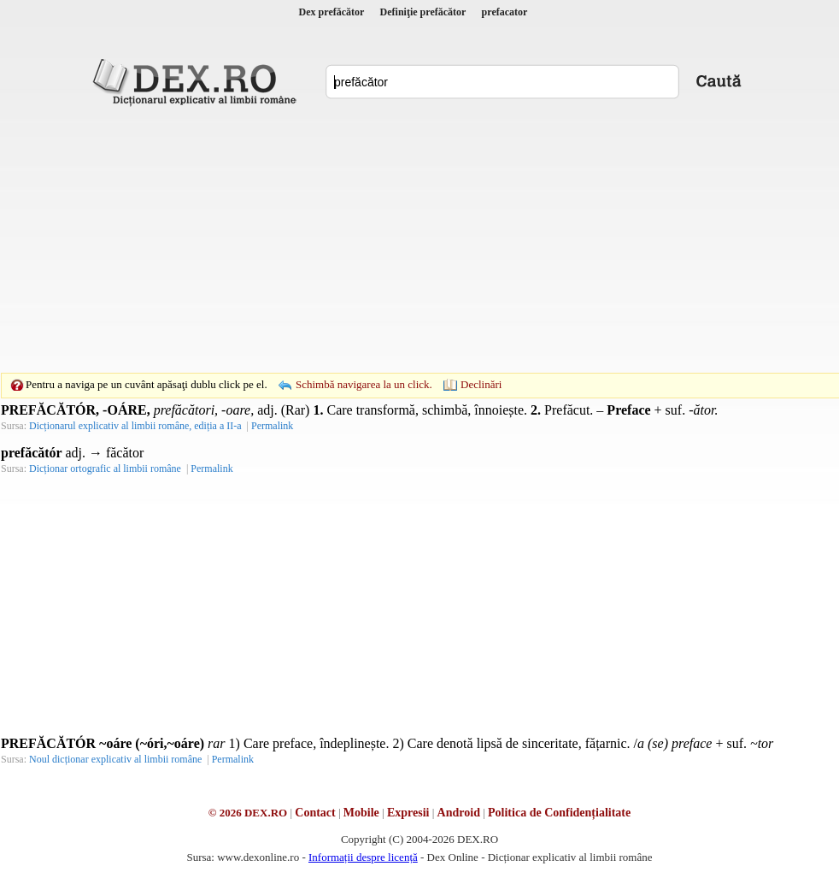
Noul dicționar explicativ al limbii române (115, 759)
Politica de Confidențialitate (559, 812)
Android (458, 812)
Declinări (481, 384)
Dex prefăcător (332, 12)
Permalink (272, 426)
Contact (315, 812)
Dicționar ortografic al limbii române (105, 468)
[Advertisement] (393, 239)
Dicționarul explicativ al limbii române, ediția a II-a (135, 426)
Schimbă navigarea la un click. (364, 384)
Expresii (408, 812)
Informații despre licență (363, 857)
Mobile (361, 812)
